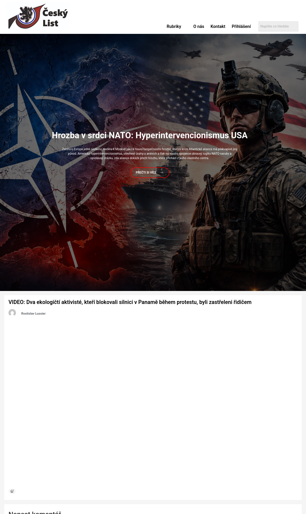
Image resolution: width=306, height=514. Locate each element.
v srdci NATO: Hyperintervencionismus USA (150, 135)
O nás (198, 26)
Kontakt (218, 26)
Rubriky (174, 26)
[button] (176, 26)
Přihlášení (241, 26)
